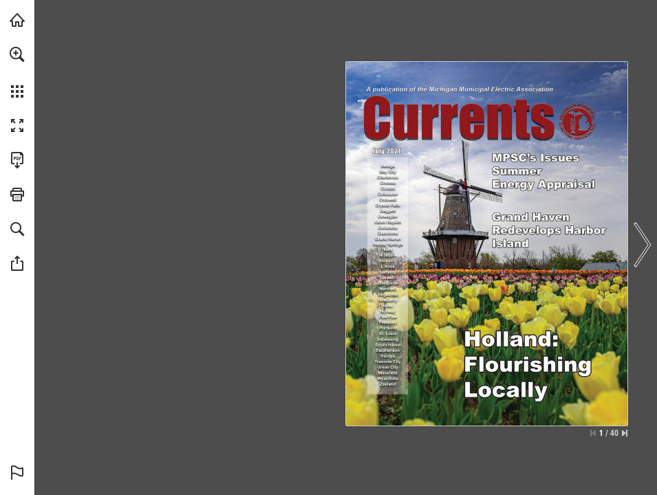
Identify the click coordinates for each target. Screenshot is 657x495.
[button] (17, 54)
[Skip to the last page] (624, 433)
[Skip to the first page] (593, 433)
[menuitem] (17, 72)
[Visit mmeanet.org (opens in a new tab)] (17, 20)
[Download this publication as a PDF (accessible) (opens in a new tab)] (17, 160)
